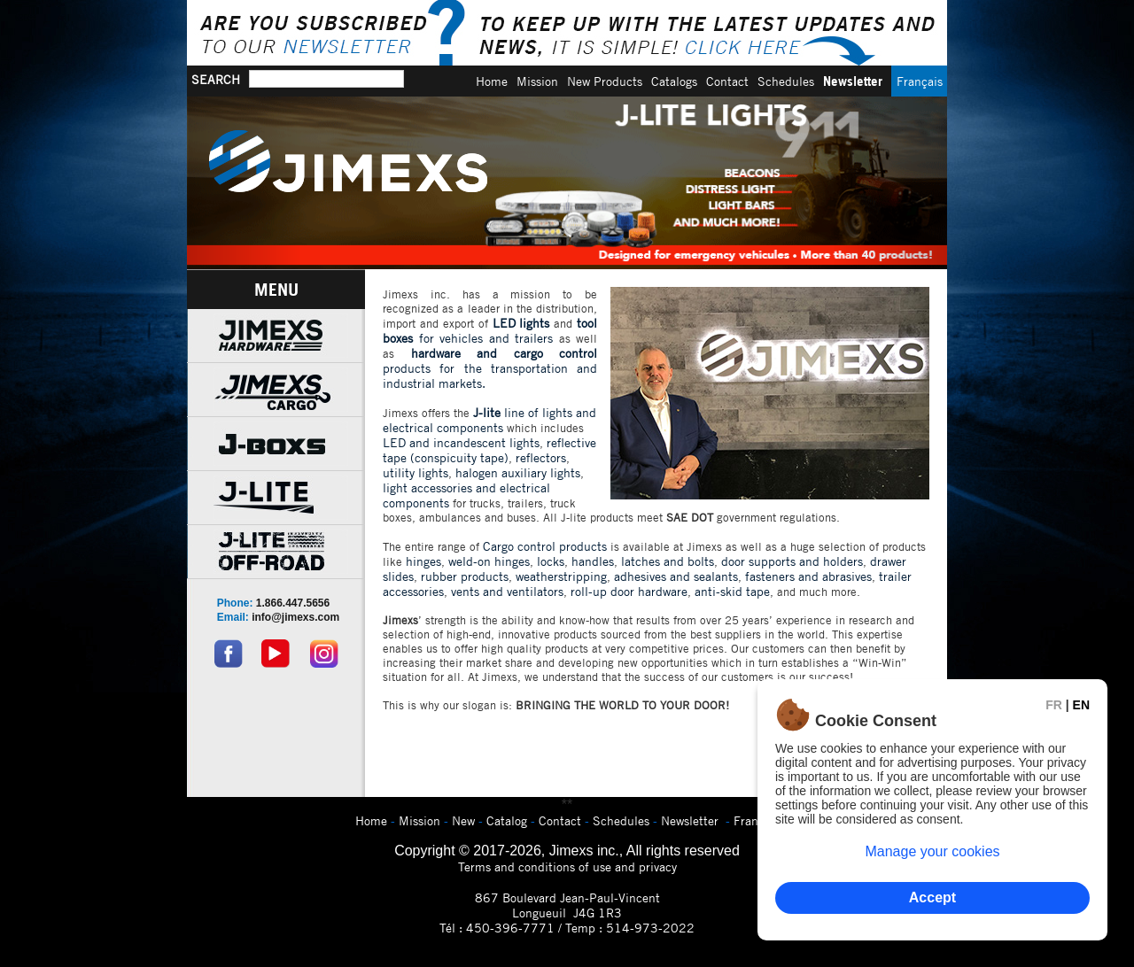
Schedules (785, 81)
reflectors (541, 457)
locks (550, 561)
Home (492, 81)
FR (1053, 705)
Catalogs (674, 81)
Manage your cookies (932, 851)
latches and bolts (667, 561)
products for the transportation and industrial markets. (490, 368)
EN (1081, 705)
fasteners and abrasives (808, 576)
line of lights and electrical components (489, 420)
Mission (537, 81)
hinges (423, 561)
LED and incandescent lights (461, 442)
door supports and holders (792, 561)
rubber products (465, 576)
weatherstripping (561, 576)
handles (592, 561)
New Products (604, 81)
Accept (932, 897)
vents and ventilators (507, 591)
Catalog (506, 820)
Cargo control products (545, 545)
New (463, 820)
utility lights (415, 472)
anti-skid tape (732, 591)
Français (920, 81)
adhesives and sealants (676, 576)
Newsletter (852, 81)
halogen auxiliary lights (517, 472)
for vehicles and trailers (490, 330)
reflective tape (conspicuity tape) (489, 450)
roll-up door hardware (629, 591)
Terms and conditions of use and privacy (567, 866)
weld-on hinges (489, 561)
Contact (727, 81)
